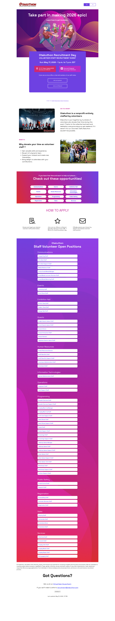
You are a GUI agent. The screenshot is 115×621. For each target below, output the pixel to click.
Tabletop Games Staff (44, 446)
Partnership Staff (43, 519)
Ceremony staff (42, 289)
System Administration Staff (46, 376)
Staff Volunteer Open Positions (60, 100)
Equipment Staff (42, 386)
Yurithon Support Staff (44, 473)
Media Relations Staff (44, 267)
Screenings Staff (43, 435)
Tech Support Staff (43, 390)
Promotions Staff (43, 527)
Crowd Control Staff (43, 483)
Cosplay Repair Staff (44, 552)
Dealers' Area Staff (43, 307)
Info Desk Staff (42, 260)
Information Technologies (73, 191)
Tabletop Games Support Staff (46, 450)
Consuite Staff (42, 541)
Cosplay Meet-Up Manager (45, 408)
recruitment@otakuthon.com (67, 587)
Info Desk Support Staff (44, 264)
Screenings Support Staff (45, 438)
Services (73, 200)
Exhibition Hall (73, 186)
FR (92, 4)
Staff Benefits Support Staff (46, 358)
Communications (38, 186)
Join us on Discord (57, 86)
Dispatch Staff (42, 487)
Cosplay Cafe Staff (43, 544)
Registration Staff (43, 505)
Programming (56, 196)
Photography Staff (43, 556)
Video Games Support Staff (45, 458)
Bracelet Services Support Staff (47, 404)
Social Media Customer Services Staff (48, 275)
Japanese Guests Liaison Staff (46, 340)
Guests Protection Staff (45, 332)
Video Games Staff (43, 454)
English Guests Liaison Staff (46, 321)
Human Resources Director (45, 350)
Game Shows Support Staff (45, 423)
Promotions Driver (43, 523)
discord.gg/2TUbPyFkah (70, 69)
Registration (38, 200)
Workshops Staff (43, 465)
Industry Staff (42, 515)
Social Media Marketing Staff (46, 279)
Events (56, 186)
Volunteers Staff (42, 366)
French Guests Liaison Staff (45, 325)
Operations (38, 196)
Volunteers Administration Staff (47, 362)
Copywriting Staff (43, 256)
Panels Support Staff (44, 431)
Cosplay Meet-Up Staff (44, 412)
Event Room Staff (43, 293)
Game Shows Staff (43, 419)
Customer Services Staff (45, 501)
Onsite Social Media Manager (46, 271)
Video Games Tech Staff (45, 461)
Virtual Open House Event (62, 584)
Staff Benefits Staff (44, 354)
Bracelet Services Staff (44, 400)
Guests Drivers (42, 329)
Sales (55, 200)
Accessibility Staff (43, 497)
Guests (38, 191)
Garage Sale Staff (43, 311)
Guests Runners (42, 336)
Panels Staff (41, 427)
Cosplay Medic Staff (43, 548)
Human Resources (56, 191)
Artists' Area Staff (43, 303)
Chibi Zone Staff (42, 537)
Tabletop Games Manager (45, 442)
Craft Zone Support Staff (45, 415)
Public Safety (73, 196)
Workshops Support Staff (45, 469)
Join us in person (57, 80)
